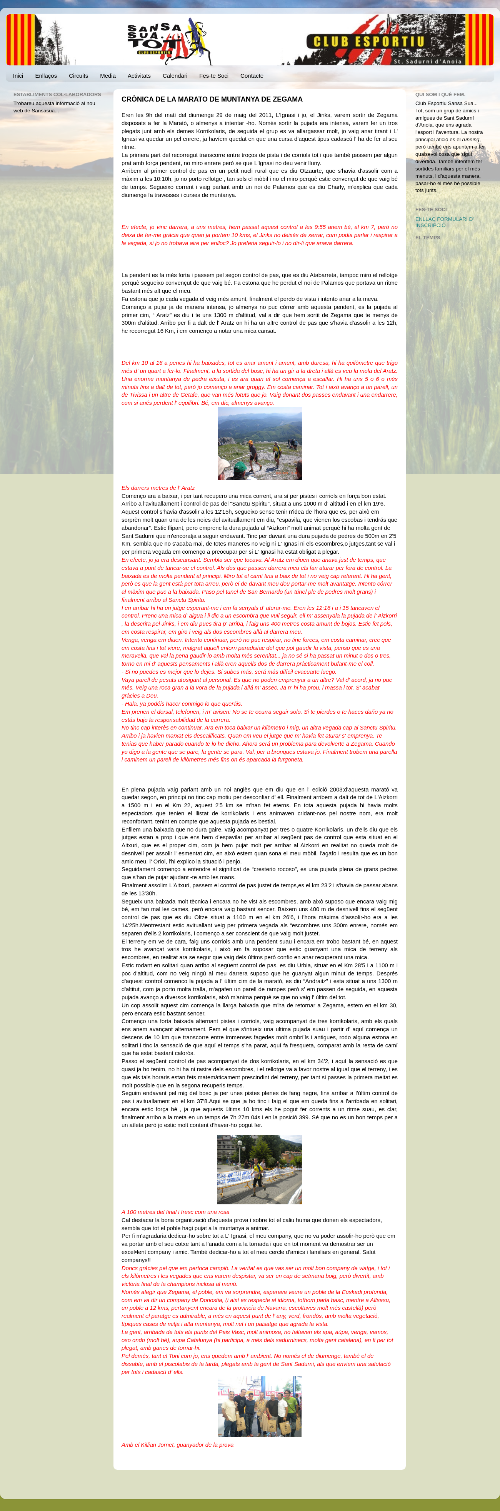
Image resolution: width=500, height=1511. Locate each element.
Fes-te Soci (213, 75)
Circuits (78, 75)
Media (108, 75)
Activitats (139, 75)
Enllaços (46, 75)
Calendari (175, 75)
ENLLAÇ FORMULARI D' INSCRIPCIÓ (444, 222)
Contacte (251, 75)
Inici (18, 75)
